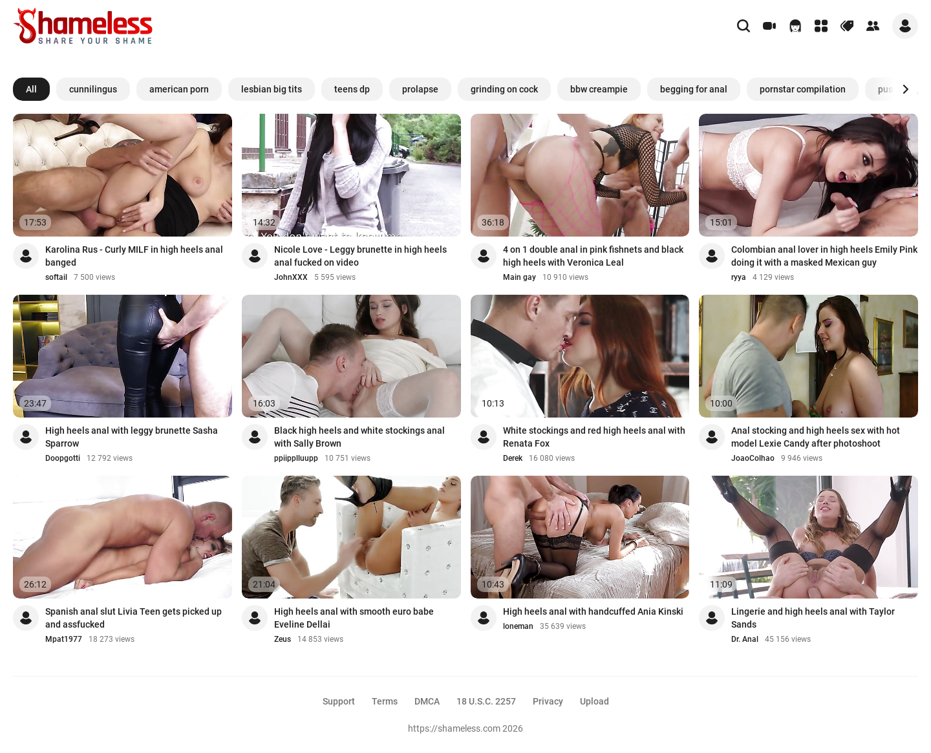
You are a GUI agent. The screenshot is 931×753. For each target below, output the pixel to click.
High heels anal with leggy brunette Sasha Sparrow (131, 437)
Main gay (519, 277)
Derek (512, 458)
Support (339, 701)
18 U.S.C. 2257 (486, 701)
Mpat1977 (63, 639)
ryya (738, 277)
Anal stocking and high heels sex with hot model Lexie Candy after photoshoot (815, 437)
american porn (179, 89)
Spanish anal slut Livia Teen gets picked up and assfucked (133, 618)
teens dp (352, 89)
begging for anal (693, 89)
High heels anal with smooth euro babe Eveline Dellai (354, 618)
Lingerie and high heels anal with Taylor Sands (813, 618)
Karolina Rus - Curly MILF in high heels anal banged (134, 256)
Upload (594, 701)
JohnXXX (291, 277)
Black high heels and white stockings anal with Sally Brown (359, 437)
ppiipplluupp (296, 458)
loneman (518, 626)
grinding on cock (504, 89)
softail (56, 277)
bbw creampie (599, 89)
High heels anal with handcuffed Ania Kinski (593, 611)
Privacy (548, 701)
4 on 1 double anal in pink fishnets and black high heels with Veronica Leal (593, 256)
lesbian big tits (271, 89)
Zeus (282, 639)
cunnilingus (93, 89)
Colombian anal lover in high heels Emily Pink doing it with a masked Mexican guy (824, 256)
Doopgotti (62, 458)
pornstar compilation (803, 89)
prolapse (420, 89)
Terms (385, 701)
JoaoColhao (753, 458)
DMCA (427, 701)
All (31, 89)
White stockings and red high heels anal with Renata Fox (594, 437)
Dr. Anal (744, 639)
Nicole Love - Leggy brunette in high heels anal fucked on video (360, 256)
